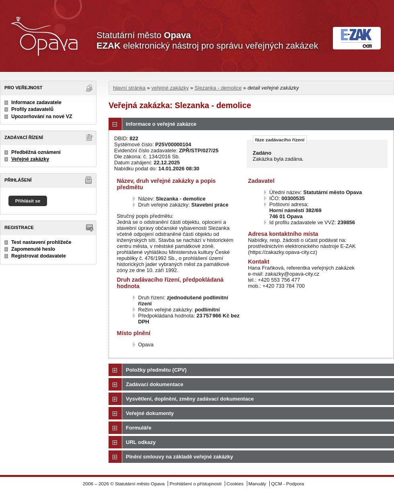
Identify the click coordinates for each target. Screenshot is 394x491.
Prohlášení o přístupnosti (196, 483)
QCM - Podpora (287, 483)
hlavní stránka (129, 88)
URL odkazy (141, 442)
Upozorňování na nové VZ (41, 116)
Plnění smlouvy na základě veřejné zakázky (179, 457)
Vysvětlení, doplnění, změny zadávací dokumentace (190, 399)
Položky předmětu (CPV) (156, 370)
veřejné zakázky (170, 88)
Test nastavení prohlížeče (41, 242)
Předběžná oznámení (36, 152)
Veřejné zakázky (30, 159)
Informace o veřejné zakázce (161, 124)
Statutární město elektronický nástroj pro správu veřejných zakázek (207, 40)
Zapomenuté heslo (33, 249)
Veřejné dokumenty (150, 413)
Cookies (234, 483)
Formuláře (139, 428)
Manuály (257, 483)
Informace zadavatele (36, 102)
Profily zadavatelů (32, 109)
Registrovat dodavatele (38, 256)
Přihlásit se (28, 200)
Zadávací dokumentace (154, 384)
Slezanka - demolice (218, 88)
